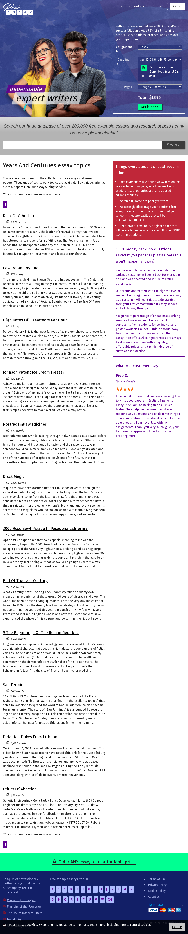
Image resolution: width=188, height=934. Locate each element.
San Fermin (13, 684)
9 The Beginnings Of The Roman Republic (41, 632)
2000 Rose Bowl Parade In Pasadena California (45, 528)
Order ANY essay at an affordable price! (97, 861)
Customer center (129, 6)
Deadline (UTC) (123, 62)
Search (174, 144)
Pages (128, 87)
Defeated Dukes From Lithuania (32, 736)
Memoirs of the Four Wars (24, 906)
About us (154, 896)
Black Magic (13, 476)
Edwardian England (21, 267)
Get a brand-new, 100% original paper (145, 226)
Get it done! (150, 107)
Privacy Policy (157, 885)
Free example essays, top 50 (69, 879)
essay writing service (51, 187)
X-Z (110, 899)
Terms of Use (157, 879)
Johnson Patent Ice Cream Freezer (33, 372)
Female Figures (17, 919)
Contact (159, 6)
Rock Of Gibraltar (19, 215)
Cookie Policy (157, 891)
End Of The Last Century (25, 580)
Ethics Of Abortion (20, 788)
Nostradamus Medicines (25, 424)
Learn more (98, 924)
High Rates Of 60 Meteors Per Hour (35, 320)
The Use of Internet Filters (24, 913)
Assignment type (124, 49)
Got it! (177, 927)
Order (177, 6)
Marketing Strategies (21, 900)
